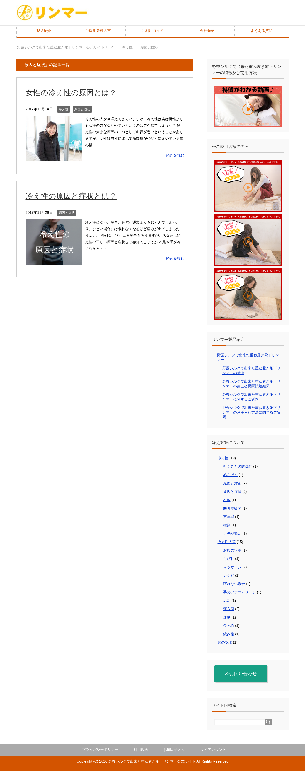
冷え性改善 (227, 542)
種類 (227, 525)
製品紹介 (43, 31)
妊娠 (227, 500)
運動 (227, 617)
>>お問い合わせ (242, 673)
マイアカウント (213, 750)
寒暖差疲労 (232, 508)
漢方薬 (228, 609)
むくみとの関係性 (237, 466)
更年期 (228, 517)
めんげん (230, 475)
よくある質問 (262, 31)
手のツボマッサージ (239, 592)
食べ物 (228, 626)
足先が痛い (232, 533)
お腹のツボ (232, 550)
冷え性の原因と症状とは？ (72, 196)
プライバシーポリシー (100, 750)
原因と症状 (82, 109)
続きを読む (175, 155)
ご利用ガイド (153, 31)
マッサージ (232, 567)
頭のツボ (225, 642)
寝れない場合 (234, 584)
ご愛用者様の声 (98, 31)
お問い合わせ (174, 750)
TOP (65, 47)
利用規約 (141, 750)
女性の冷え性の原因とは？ (72, 92)
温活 (227, 600)
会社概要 (207, 31)
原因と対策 (232, 483)
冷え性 (63, 109)
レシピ (228, 575)
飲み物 (228, 634)
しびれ (228, 559)
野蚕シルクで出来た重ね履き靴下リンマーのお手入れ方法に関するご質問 (251, 412)
